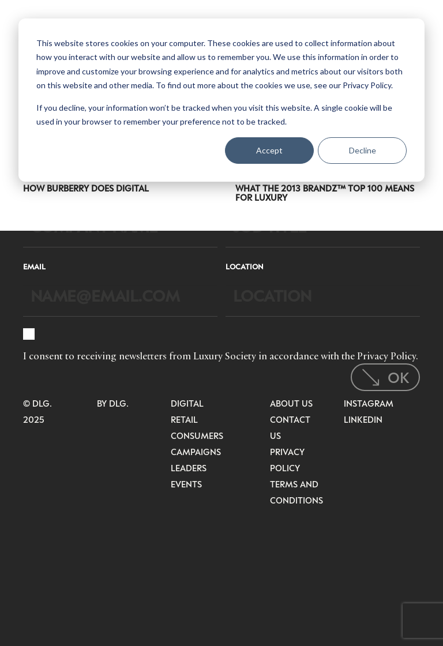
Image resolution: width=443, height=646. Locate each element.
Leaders (189, 468)
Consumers (197, 435)
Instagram (368, 403)
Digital (187, 403)
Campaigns (196, 451)
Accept (269, 150)
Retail (184, 419)
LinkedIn (363, 419)
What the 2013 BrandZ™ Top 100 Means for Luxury (324, 192)
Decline (362, 150)
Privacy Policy (386, 356)
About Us (291, 403)
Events (186, 484)
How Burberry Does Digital (86, 188)
